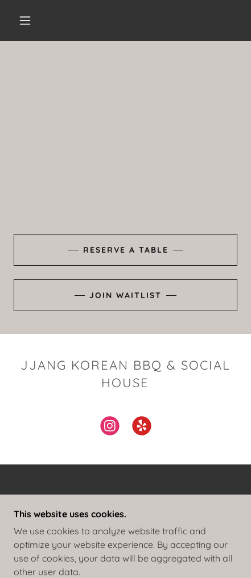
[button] (25, 20)
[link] (110, 428)
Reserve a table (125, 250)
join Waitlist (125, 295)
